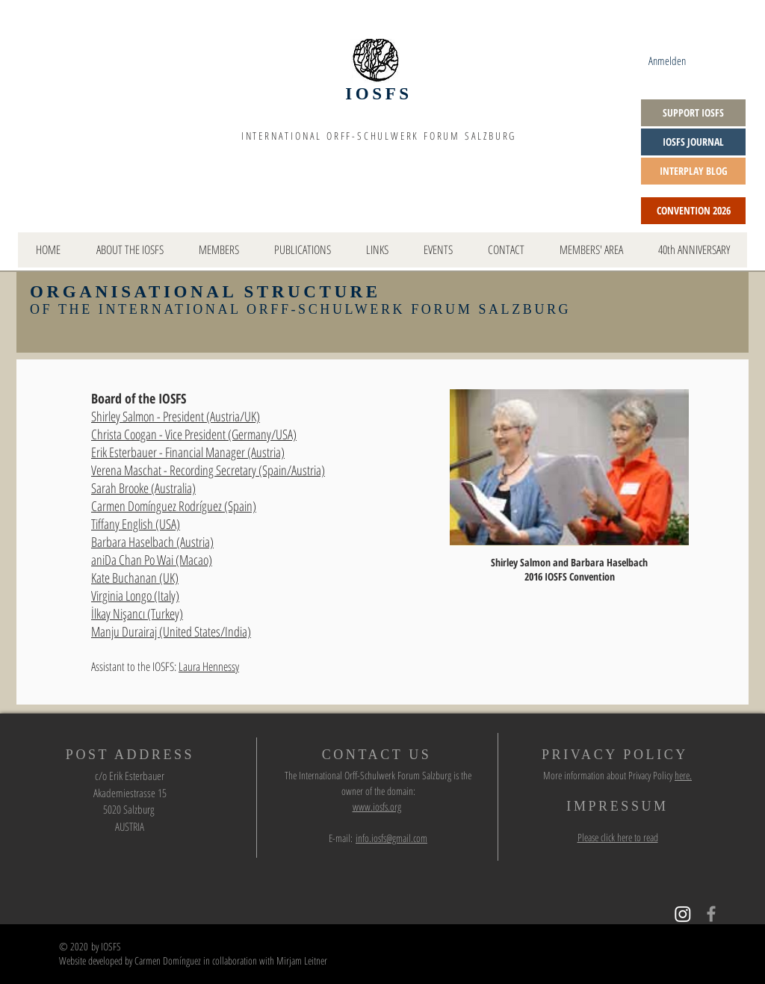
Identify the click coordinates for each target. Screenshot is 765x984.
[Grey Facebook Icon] (711, 913)
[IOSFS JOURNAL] (693, 142)
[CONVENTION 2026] (693, 210)
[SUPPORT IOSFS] (693, 112)
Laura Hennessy (209, 666)
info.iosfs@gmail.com (391, 838)
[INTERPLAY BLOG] (693, 171)
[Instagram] (682, 913)
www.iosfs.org (377, 806)
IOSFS (378, 93)
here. (683, 775)
